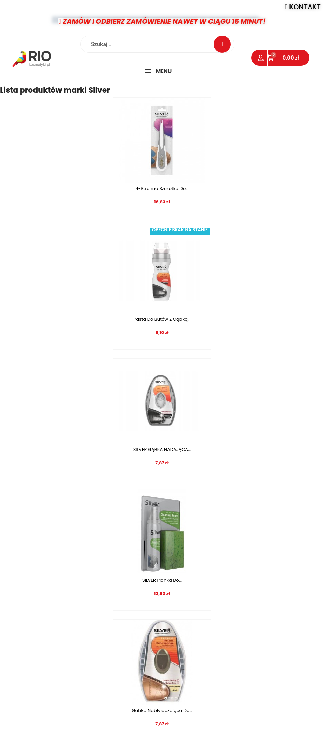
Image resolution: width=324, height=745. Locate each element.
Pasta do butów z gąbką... (245, 188)
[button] (303, 6)
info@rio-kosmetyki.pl (220, 703)
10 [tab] (192, 558)
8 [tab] (179, 558)
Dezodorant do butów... (245, 449)
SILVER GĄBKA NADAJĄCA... (78, 319)
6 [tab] (165, 558)
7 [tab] (172, 558)
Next (310, 538)
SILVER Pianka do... (246, 319)
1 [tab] (131, 558)
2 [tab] (138, 558)
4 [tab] (151, 558)
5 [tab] (158, 558)
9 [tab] (186, 558)
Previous (13, 538)
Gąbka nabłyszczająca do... (78, 449)
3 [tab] (144, 558)
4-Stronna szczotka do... (78, 188)
